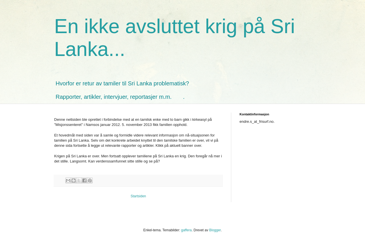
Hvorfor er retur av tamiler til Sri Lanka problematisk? (122, 83)
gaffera (186, 230)
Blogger (215, 230)
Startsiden (138, 196)
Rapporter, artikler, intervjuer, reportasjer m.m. (114, 97)
